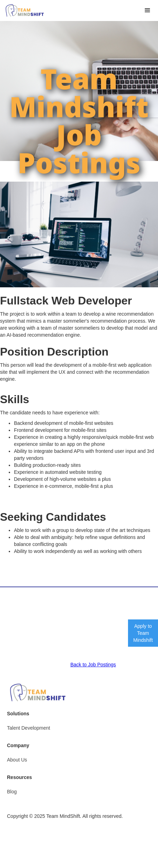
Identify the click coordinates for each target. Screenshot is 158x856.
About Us (17, 760)
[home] (23, 10)
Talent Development (28, 728)
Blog (12, 791)
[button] (147, 10)
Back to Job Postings (93, 664)
